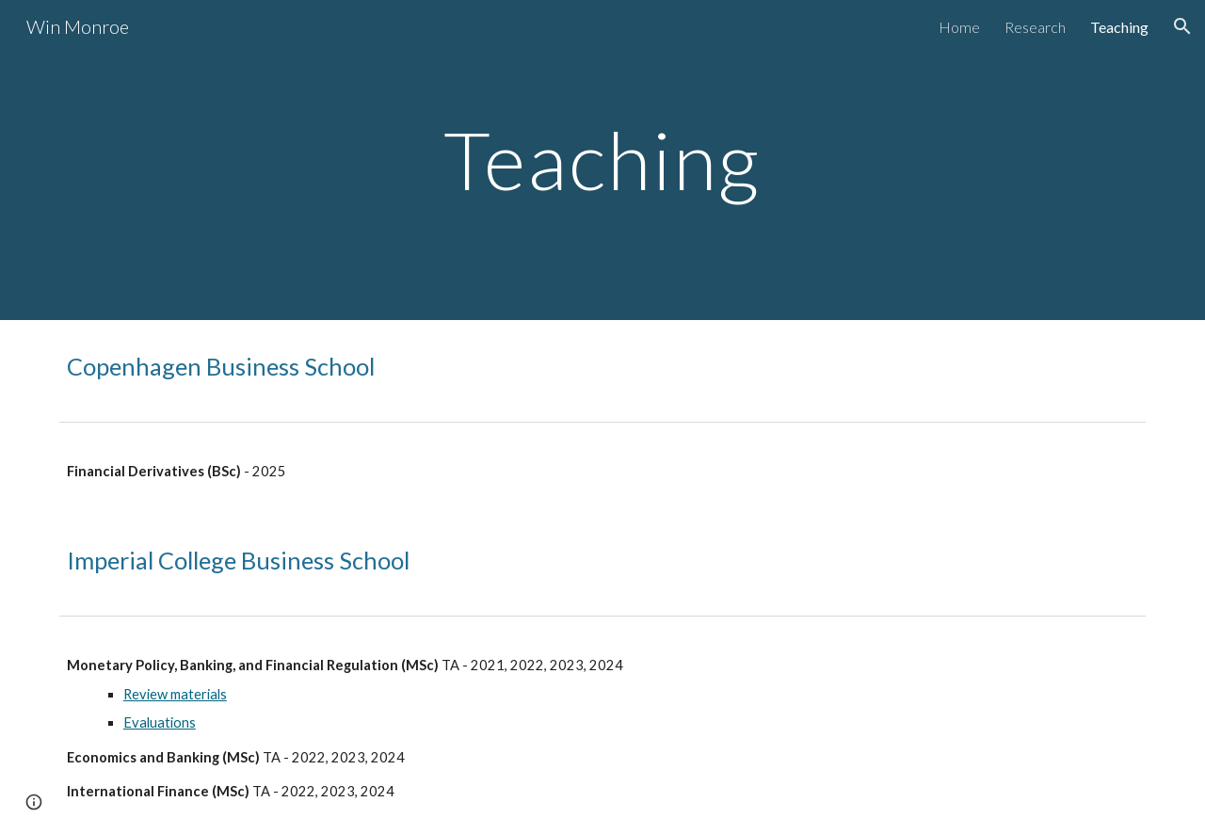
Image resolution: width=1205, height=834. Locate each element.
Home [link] (959, 27)
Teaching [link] (1119, 27)
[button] (1182, 26)
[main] (602, 159)
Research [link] (1035, 27)
